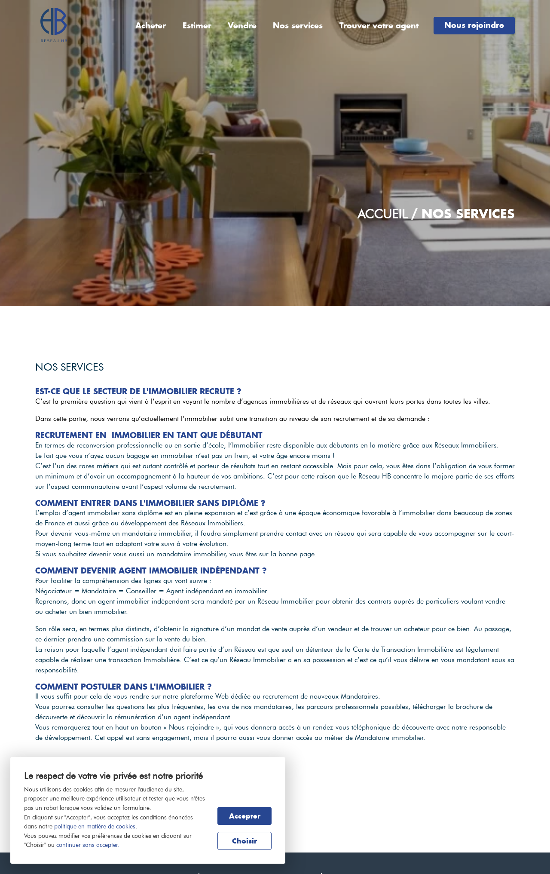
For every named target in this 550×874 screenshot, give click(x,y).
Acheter (150, 26)
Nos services (298, 26)
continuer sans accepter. (87, 845)
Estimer (197, 26)
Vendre (242, 26)
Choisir (244, 841)
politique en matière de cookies (94, 826)
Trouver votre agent (379, 26)
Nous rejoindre (474, 25)
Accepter (244, 816)
